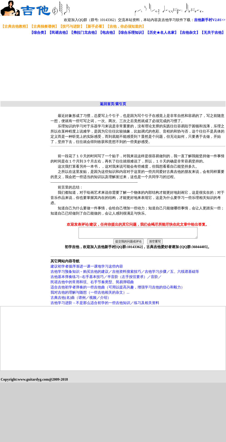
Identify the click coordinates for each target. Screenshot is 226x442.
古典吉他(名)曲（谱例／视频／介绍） (80, 300)
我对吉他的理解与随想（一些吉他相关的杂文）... (89, 294)
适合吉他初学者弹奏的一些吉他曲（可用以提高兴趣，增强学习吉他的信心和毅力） (117, 289)
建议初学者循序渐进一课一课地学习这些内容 (86, 268)
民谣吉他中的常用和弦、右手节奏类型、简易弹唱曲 (92, 284)
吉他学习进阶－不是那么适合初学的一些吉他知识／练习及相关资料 (104, 305)
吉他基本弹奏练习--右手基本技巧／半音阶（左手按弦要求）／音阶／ (106, 279)
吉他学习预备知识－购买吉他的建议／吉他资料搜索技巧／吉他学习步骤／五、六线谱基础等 (124, 273)
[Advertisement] (78, 68)
